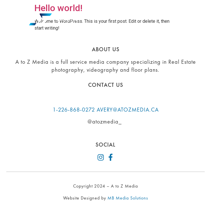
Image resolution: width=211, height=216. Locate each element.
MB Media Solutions (127, 198)
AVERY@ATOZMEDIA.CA (128, 109)
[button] (191, 19)
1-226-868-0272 (74, 109)
